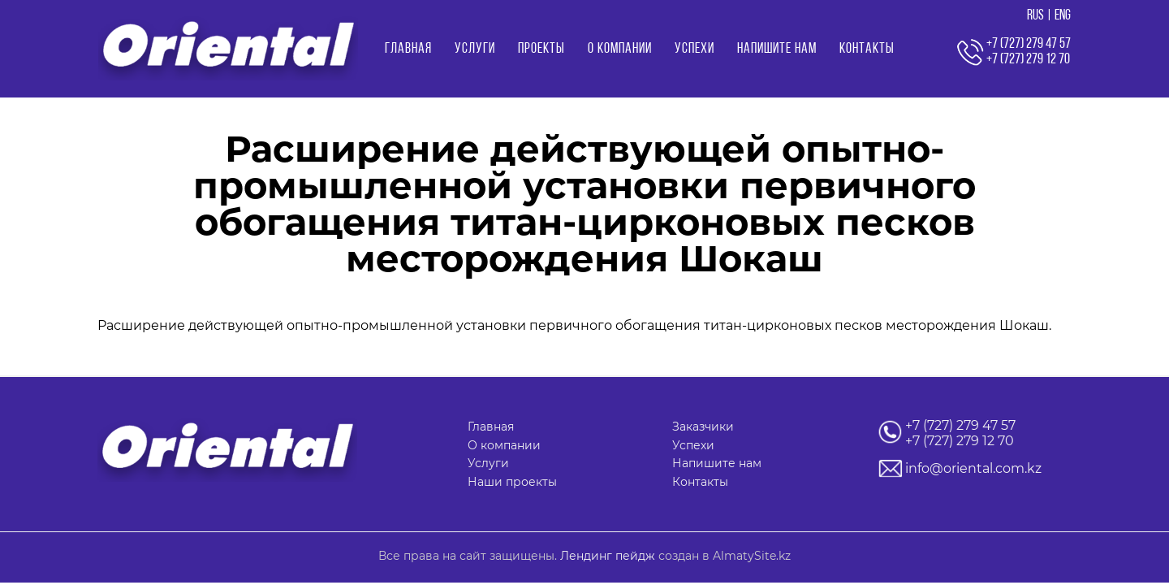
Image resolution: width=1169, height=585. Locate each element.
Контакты (867, 49)
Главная (408, 49)
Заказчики (703, 426)
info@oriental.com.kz (973, 468)
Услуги (475, 49)
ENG (1063, 16)
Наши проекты (512, 481)
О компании (620, 49)
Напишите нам (777, 49)
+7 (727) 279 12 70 (959, 440)
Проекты (541, 49)
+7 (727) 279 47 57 (960, 425)
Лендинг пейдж (607, 555)
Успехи (694, 49)
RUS (1035, 16)
